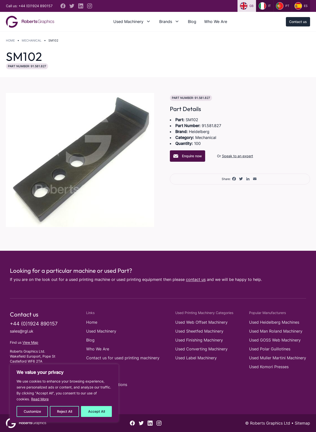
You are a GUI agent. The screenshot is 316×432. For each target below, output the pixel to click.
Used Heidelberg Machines (274, 322)
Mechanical (31, 40)
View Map (30, 342)
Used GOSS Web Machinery (275, 340)
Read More (40, 399)
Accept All (96, 411)
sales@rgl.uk (21, 331)
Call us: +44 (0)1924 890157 (29, 6)
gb (247, 6)
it (265, 6)
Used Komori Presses (269, 366)
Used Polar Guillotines (269, 348)
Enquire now (187, 156)
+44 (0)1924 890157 (34, 324)
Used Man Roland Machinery (275, 331)
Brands (165, 21)
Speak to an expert (237, 156)
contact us (196, 279)
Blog (192, 21)
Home (10, 40)
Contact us (298, 22)
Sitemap (302, 423)
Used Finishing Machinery (199, 340)
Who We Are (215, 21)
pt (282, 6)
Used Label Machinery (196, 357)
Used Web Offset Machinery (201, 322)
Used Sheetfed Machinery (199, 331)
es (301, 6)
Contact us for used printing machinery (122, 357)
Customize (32, 411)
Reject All (64, 411)
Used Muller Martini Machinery (277, 357)
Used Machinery (128, 21)
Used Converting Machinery (201, 348)
